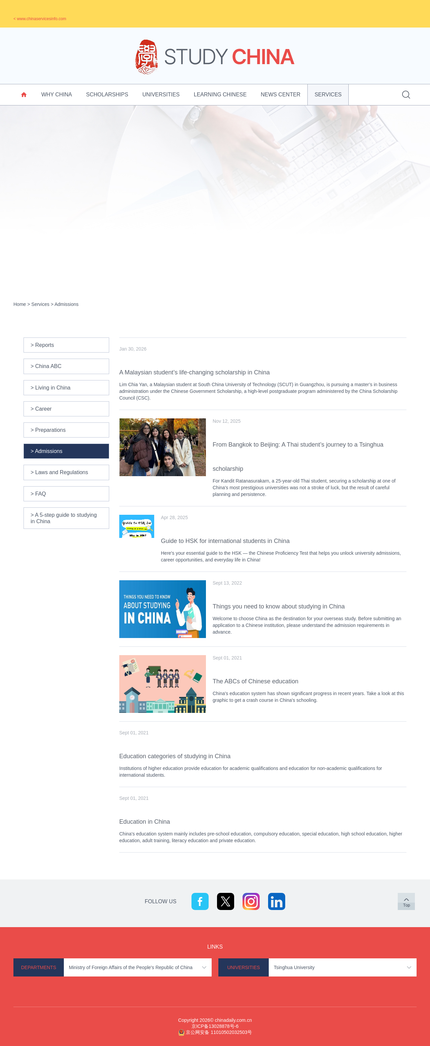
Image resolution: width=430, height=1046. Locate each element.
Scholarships (107, 94)
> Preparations (48, 430)
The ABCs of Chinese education (255, 681)
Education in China (144, 821)
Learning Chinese (220, 94)
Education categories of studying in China (174, 756)
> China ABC (46, 366)
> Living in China (51, 388)
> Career (41, 409)
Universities (161, 94)
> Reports (42, 345)
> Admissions (46, 451)
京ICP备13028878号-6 (215, 1026)
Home (19, 304)
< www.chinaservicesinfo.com (39, 18)
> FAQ (38, 494)
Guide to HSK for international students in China (225, 541)
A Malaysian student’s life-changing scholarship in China (194, 372)
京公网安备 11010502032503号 (219, 1032)
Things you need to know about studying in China (279, 606)
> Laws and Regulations (59, 472)
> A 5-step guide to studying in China (64, 518)
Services (328, 94)
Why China (56, 94)
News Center (280, 94)
